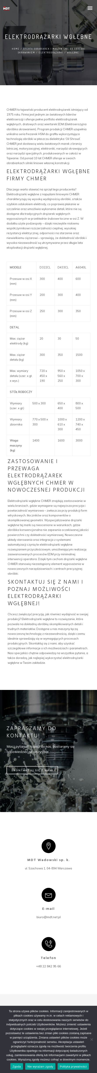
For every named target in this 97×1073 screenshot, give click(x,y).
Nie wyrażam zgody (40, 1066)
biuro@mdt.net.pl (49, 917)
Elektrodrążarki (51, 52)
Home (15, 48)
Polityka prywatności (73, 1066)
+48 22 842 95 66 (48, 966)
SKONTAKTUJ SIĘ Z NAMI (32, 770)
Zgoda (16, 1066)
